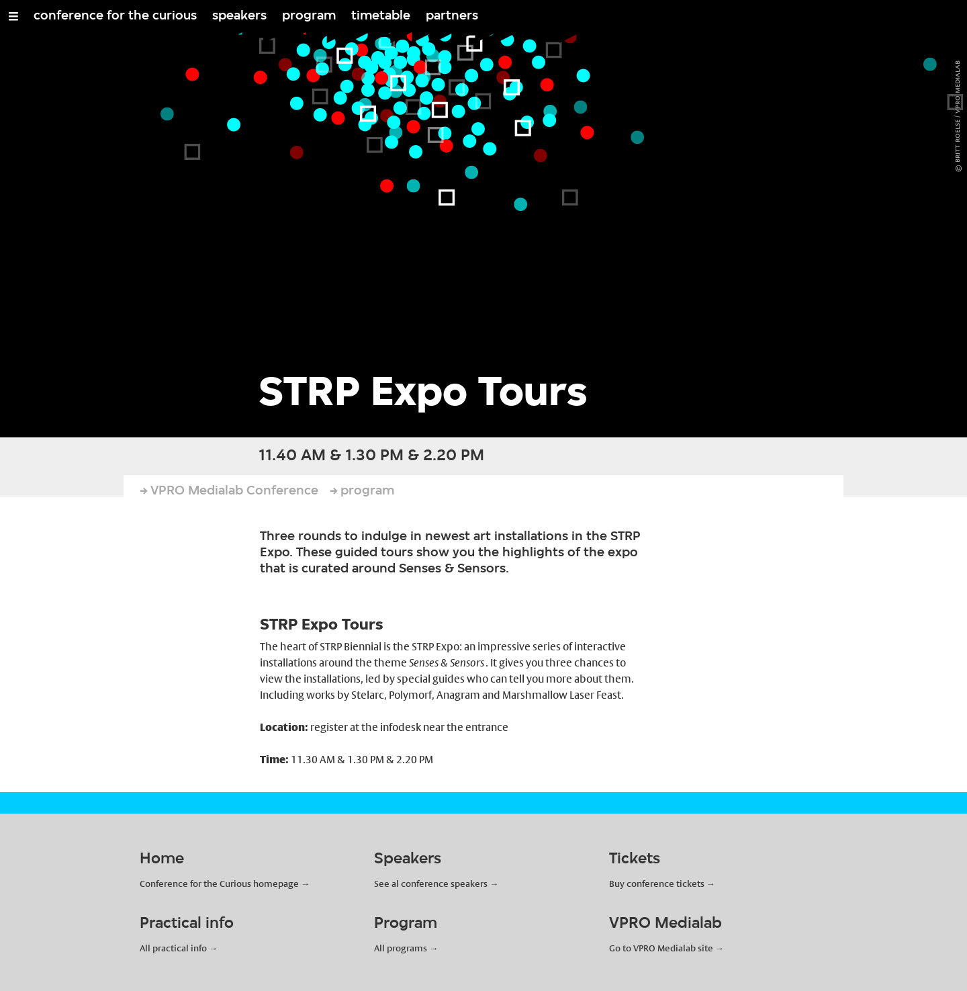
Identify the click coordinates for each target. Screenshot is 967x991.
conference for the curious (115, 16)
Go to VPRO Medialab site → (666, 948)
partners (452, 16)
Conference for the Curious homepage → (225, 883)
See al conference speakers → (436, 883)
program (309, 16)
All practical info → (179, 948)
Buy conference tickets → (662, 883)
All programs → (406, 948)
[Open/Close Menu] (13, 16)
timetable (380, 16)
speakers (239, 16)
